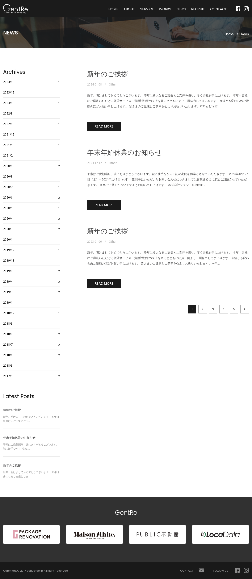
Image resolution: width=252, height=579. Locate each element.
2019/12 (8, 250)
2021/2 (8, 155)
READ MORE (104, 126)
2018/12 (8, 313)
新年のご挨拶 (107, 74)
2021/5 (8, 145)
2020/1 (8, 239)
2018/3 (8, 365)
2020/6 (8, 197)
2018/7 (8, 344)
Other (113, 84)
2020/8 (8, 176)
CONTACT (218, 9)
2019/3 (8, 292)
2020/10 (8, 166)
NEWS (181, 9)
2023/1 (8, 103)
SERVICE (147, 9)
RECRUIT (198, 9)
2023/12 (8, 92)
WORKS (165, 9)
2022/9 (8, 113)
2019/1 (8, 302)
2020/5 (8, 208)
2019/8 (8, 271)
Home (229, 34)
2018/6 (8, 355)
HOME (113, 9)
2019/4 (8, 281)
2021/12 (8, 134)
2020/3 (8, 229)
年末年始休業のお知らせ (124, 152)
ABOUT (129, 9)
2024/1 (8, 82)
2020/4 (8, 218)
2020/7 (8, 187)
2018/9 (8, 323)
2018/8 (8, 334)
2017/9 (8, 376)
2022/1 (8, 124)
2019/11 (8, 260)
